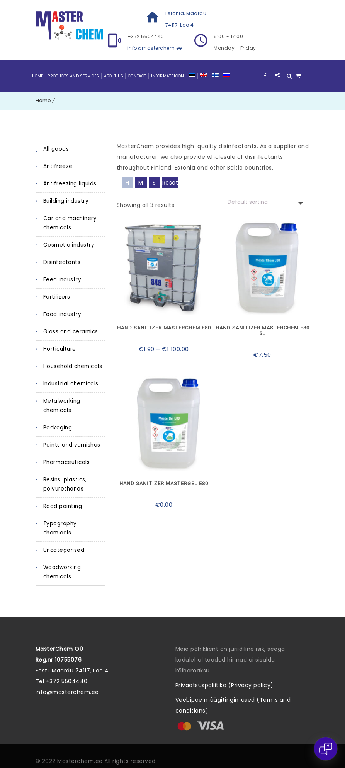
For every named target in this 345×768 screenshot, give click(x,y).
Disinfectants (60, 262)
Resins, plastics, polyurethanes (64, 484)
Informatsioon (167, 76)
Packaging (57, 427)
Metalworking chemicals (61, 405)
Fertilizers (56, 297)
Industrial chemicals (70, 383)
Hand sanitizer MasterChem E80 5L (262, 330)
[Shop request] (266, 202)
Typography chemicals (74, 523)
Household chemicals (72, 366)
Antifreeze (57, 166)
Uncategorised (63, 540)
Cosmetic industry (67, 245)
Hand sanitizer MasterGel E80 (164, 482)
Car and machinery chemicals (69, 223)
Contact (137, 76)
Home (37, 76)
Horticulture (59, 349)
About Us (114, 76)
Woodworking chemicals (62, 563)
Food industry (61, 314)
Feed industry (61, 279)
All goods (56, 149)
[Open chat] (325, 748)
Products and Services (73, 76)
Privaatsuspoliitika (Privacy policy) (224, 676)
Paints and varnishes (71, 445)
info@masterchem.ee (154, 48)
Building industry (65, 201)
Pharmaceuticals (66, 462)
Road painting (62, 506)
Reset (170, 183)
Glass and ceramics (70, 331)
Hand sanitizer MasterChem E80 (164, 327)
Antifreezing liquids (69, 183)
